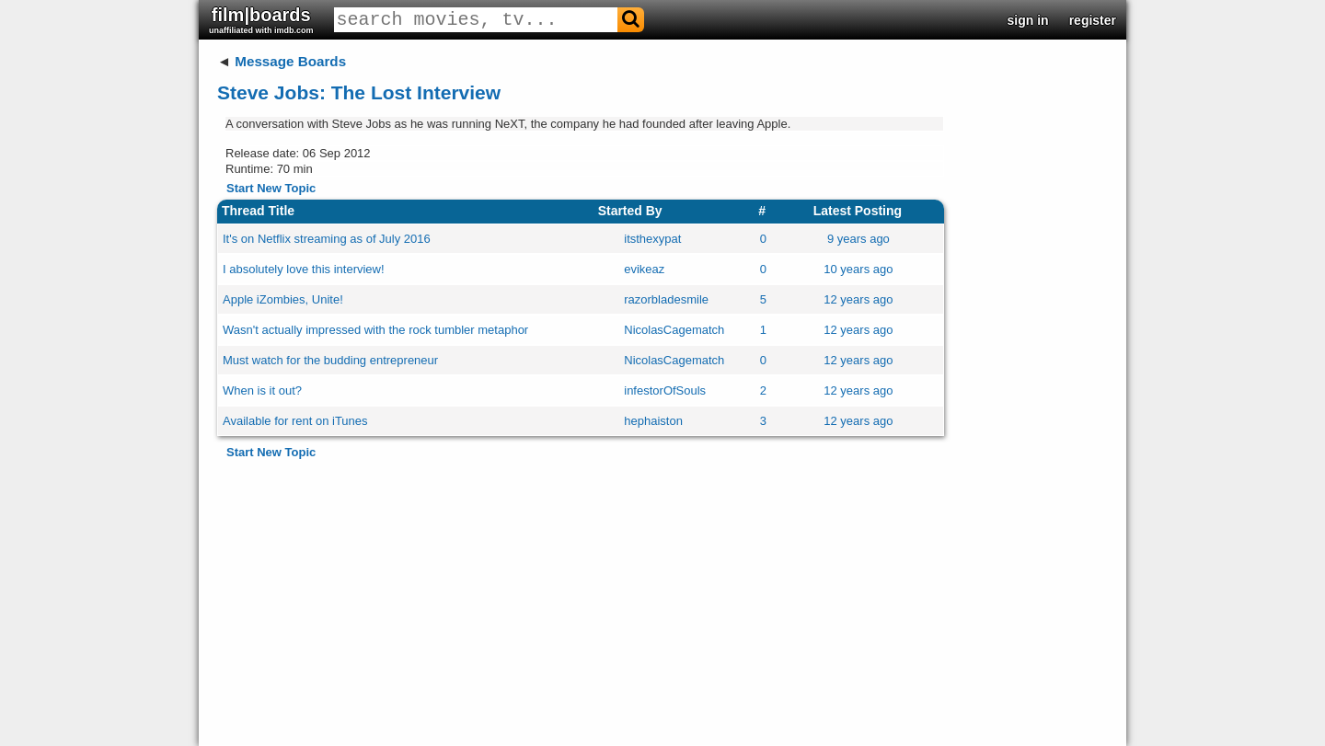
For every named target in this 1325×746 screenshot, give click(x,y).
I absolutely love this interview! (304, 269)
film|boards (261, 20)
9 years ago (858, 239)
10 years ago (858, 269)
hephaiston (653, 421)
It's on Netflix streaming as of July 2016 (327, 239)
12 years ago (858, 299)
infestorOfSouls (665, 390)
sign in (1028, 20)
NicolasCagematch (674, 330)
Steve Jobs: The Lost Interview (359, 92)
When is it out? (262, 390)
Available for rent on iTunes (295, 421)
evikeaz (644, 269)
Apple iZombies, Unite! (283, 299)
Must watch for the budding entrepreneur (330, 360)
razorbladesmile (666, 299)
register (1092, 20)
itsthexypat (652, 239)
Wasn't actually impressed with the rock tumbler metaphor (375, 330)
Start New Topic (271, 188)
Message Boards (290, 61)
